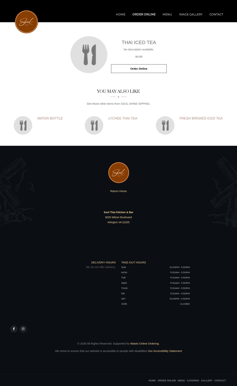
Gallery (207, 380)
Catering (193, 380)
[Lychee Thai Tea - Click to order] (95, 125)
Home (120, 14)
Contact (216, 14)
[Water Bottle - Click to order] (24, 125)
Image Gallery (190, 14)
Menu (167, 14)
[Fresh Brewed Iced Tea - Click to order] (166, 125)
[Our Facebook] (14, 329)
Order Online (144, 14)
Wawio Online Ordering (144, 343)
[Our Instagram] (23, 329)
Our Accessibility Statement (164, 350)
